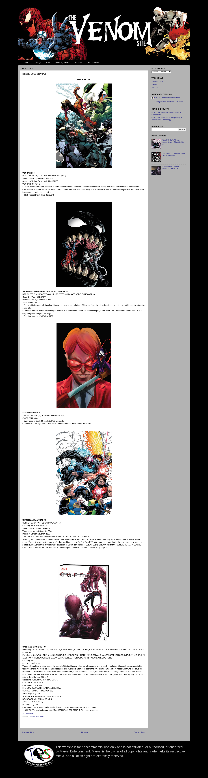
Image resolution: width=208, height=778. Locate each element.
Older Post (140, 732)
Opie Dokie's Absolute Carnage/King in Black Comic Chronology (166, 119)
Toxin (48, 62)
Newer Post (28, 732)
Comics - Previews (36, 717)
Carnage (37, 62)
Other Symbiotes (62, 62)
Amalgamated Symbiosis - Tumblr (168, 102)
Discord (154, 88)
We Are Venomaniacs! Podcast (167, 98)
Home (84, 732)
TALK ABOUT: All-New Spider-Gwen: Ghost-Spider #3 (173, 142)
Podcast (78, 62)
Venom (26, 62)
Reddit (154, 84)
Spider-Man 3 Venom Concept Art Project (170, 168)
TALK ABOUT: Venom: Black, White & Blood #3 (174, 154)
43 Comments (28, 714)
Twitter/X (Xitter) (157, 81)
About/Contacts (93, 62)
